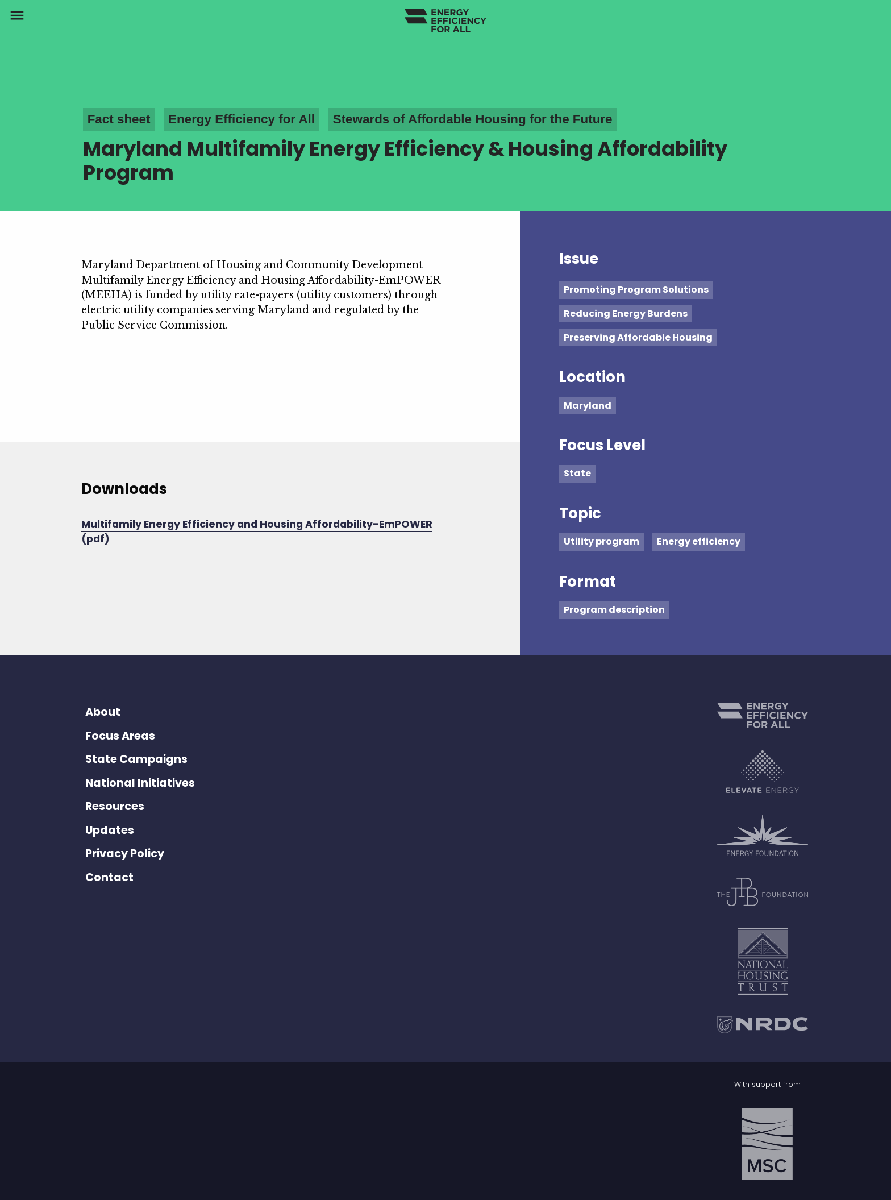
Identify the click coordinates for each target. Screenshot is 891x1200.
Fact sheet (119, 119)
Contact (109, 877)
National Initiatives (140, 783)
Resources (114, 806)
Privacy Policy (124, 853)
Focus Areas (120, 736)
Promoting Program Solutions (636, 289)
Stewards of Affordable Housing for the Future (473, 119)
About (102, 712)
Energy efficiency (698, 541)
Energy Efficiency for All (241, 119)
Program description (614, 609)
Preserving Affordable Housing (638, 337)
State (577, 473)
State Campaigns (136, 759)
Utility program (601, 541)
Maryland (587, 405)
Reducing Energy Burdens (626, 313)
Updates (109, 830)
